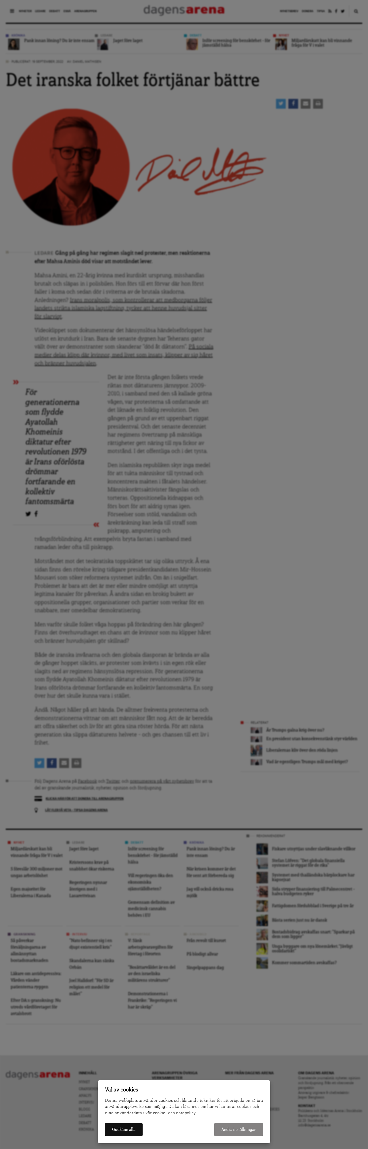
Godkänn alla (123, 1129)
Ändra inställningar (238, 1129)
